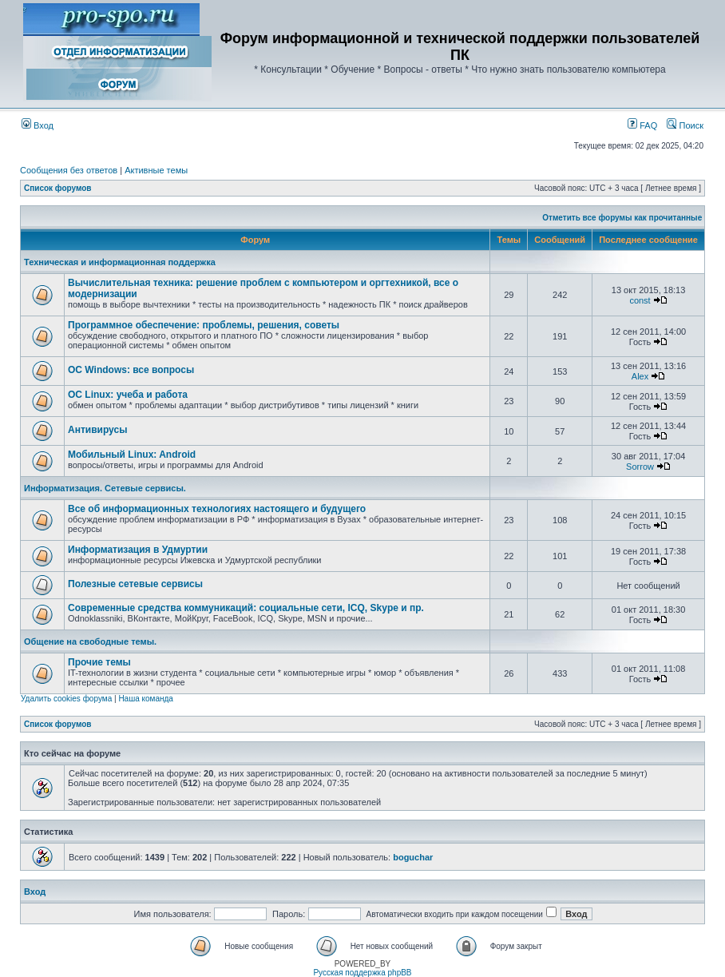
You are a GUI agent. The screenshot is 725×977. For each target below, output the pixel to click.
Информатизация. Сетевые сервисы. (105, 488)
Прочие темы (99, 662)
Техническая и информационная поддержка (120, 262)
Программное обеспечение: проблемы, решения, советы (203, 325)
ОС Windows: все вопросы (131, 369)
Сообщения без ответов (68, 170)
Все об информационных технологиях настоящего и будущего (217, 508)
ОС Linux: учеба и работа (128, 394)
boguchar (413, 857)
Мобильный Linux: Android (132, 454)
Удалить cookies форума (66, 698)
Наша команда (145, 698)
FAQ (642, 125)
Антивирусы (97, 429)
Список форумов (58, 188)
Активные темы (156, 170)
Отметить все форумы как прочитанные (622, 217)
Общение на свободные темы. (90, 641)
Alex (640, 376)
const (639, 300)
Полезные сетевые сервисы (135, 584)
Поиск (685, 125)
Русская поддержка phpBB (362, 972)
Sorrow (640, 466)
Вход (37, 125)
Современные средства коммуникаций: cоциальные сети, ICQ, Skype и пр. (246, 608)
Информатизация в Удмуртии (138, 549)
